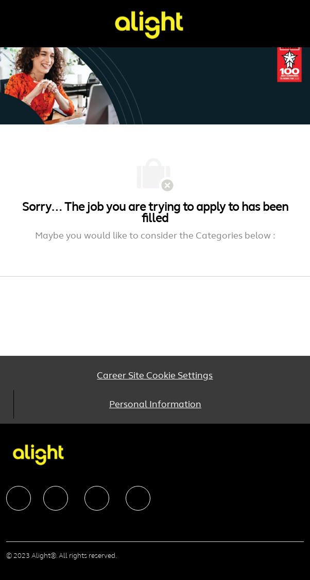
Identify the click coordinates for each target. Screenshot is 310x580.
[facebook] (18, 498)
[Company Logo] (148, 24)
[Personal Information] (155, 404)
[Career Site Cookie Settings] (155, 375)
